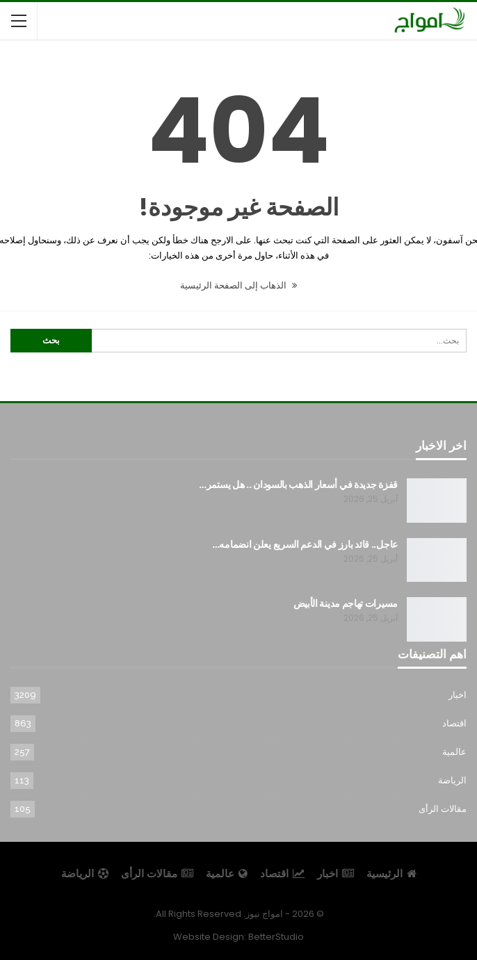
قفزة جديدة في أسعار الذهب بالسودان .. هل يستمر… (298, 484)
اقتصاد (454, 723)
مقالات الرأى (443, 809)
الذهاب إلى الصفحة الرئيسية (238, 285)
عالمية (454, 752)
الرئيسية (391, 873)
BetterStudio (276, 936)
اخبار (457, 695)
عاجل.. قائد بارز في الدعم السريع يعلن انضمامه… (305, 544)
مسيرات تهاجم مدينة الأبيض (345, 603)
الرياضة (452, 780)
